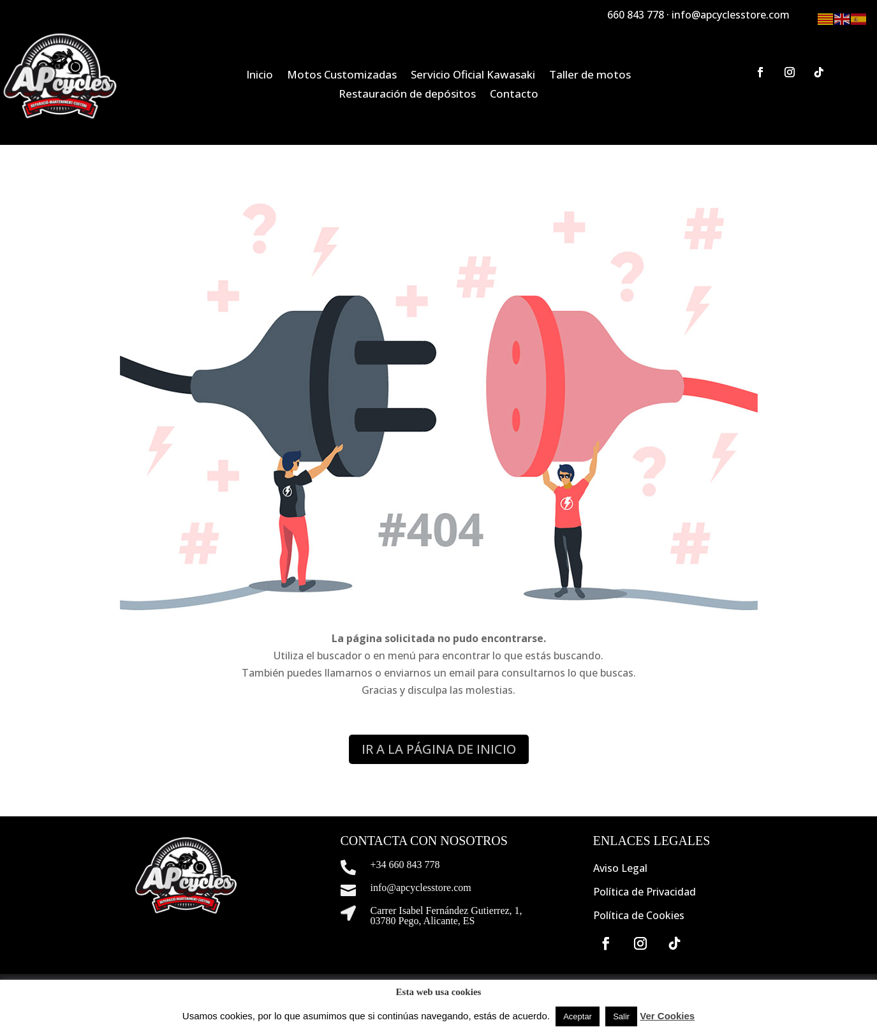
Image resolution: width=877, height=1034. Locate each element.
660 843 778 (635, 15)
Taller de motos (590, 76)
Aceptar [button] (577, 1016)
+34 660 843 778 (405, 864)
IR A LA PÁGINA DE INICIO (439, 749)
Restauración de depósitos (407, 95)
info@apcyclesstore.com (731, 15)
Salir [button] (621, 1016)
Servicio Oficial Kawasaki (473, 76)
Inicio (259, 76)
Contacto (514, 95)
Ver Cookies (667, 1015)
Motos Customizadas (342, 76)
